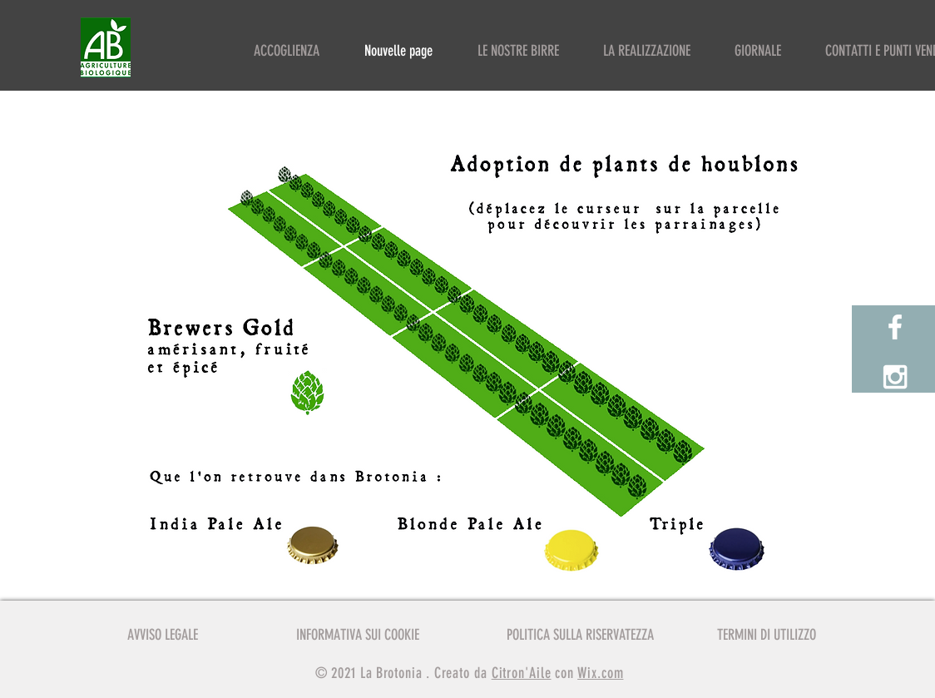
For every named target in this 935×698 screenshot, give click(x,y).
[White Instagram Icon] (895, 377)
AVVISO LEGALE (162, 635)
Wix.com (600, 673)
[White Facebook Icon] (895, 327)
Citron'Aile (522, 673)
